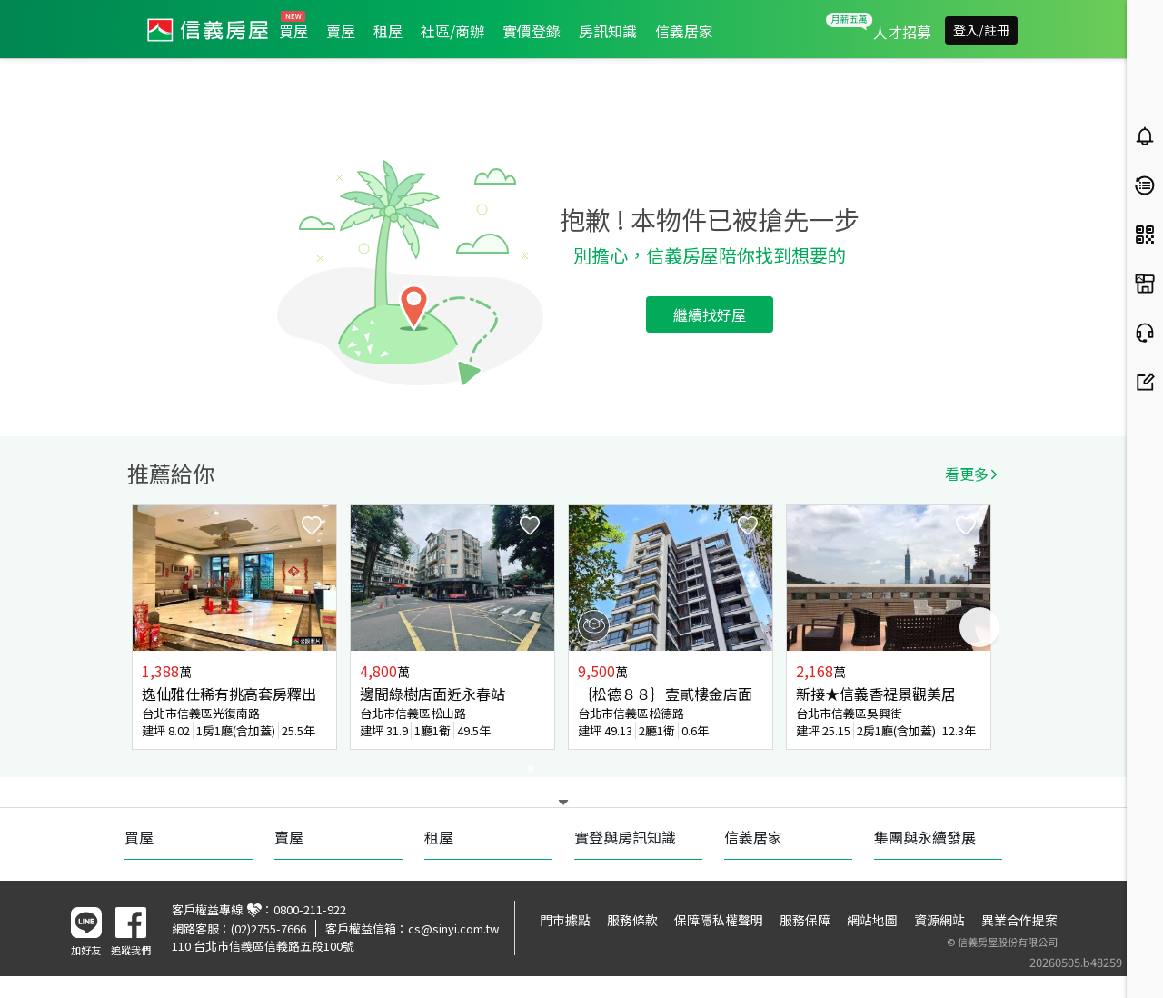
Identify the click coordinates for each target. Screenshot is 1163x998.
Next (979, 627)
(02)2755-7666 (268, 928)
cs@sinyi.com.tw (453, 928)
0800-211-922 (309, 909)
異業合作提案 (1019, 920)
